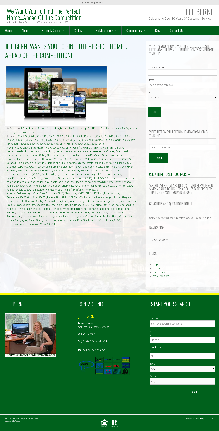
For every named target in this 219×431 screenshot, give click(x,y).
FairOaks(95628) (71, 170)
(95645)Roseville (85, 136)
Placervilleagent (122, 197)
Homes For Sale (69, 128)
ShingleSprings (36, 220)
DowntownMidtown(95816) (88, 159)
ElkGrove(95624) (125, 166)
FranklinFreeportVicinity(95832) (23, 174)
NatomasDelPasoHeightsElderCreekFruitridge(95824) (35, 193)
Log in (156, 264)
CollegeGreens (47, 155)
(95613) (32, 136)
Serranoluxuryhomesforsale (78, 216)
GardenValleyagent (89, 174)
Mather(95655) (71, 189)
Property (11, 201)
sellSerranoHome (120, 208)
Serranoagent (14, 216)
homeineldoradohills (18, 182)
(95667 (20, 140)
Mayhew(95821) (89, 189)
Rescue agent (23, 205)
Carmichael (121, 151)
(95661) (118, 136)
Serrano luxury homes (62, 212)
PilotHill (60, 197)
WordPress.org (161, 276)
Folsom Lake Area (90, 170)
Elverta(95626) (53, 170)
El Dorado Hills (28, 128)
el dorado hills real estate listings (84, 162)
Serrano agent (23, 212)
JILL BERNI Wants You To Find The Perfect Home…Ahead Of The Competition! (66, 51)
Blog (157, 30)
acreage (24, 143)
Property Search (51, 30)
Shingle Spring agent (123, 216)
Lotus (106, 185)
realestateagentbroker (107, 201)
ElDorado (12, 166)
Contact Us (176, 30)
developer (128, 155)
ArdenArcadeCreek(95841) (89, 143)
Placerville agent (104, 197)
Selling (78, 30)
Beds (152, 363)
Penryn (51, 197)
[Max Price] (182, 356)
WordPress (29, 132)
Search (194, 392)
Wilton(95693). (48, 224)
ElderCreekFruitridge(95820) (117, 162)
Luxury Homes (118, 185)
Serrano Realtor (116, 212)
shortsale (62, 220)
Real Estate (94, 128)
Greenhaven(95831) (81, 178)
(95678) (48, 140)
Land (32, 182)
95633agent (114, 140)
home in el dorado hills (122, 178)
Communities (134, 30)
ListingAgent (35, 185)
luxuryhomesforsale (51, 189)
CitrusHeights (14, 155)
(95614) (41, 136)
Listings (83, 128)
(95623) (60, 136)
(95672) (29, 140)
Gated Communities (110, 174)
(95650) (99, 136)
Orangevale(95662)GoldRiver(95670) (26, 197)
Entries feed (159, 268)
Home (8, 30)
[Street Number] (182, 72)
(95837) (86, 140)
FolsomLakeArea (110, 170)
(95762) (77, 140)
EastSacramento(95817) (117, 159)
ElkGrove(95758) (35, 170)
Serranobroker (30, 216)
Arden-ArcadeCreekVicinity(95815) (55, 143)
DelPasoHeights (113, 155)
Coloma (60, 155)
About (25, 30)
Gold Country (35, 178)
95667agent (128, 140)
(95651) (108, 136)
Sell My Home (129, 128)
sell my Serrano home (25, 208)
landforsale (56, 182)
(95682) (58, 140)
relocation (131, 201)
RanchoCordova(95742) (30, 201)
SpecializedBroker (16, 224)
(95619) (51, 136)
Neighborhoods (104, 30)
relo (122, 201)
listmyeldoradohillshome (56, 185)
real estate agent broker (82, 201)
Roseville (79, 205)
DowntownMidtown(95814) (57, 159)
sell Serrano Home (48, 208)
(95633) (70, 136)
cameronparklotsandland (40, 151)
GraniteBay (64, 178)
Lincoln (79, 182)
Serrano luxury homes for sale (91, 212)
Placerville (89, 197)
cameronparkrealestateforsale (98, 151)
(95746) (67, 140)
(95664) (11, 140)
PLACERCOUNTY (74, 197)
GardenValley (71, 174)
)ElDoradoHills (99, 140)
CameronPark (96, 147)
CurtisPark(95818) (94, 155)
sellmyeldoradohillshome (73, 208)
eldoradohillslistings (51, 166)
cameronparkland (16, 151)
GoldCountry (50, 178)
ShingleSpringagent (17, 220)
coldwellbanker (30, 155)
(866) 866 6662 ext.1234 (94, 341)
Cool (68, 155)
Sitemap (190, 419)
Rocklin (69, 205)
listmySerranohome (81, 185)
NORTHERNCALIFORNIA (90, 193)
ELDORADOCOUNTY (28, 166)
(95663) (128, 136)
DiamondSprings (32, 159)
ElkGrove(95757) (16, 170)
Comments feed (161, 272)
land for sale (42, 182)
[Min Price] (182, 340)
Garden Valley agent (52, 174)
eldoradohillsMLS (72, 166)
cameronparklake (114, 147)
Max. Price (155, 347)
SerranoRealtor (102, 216)
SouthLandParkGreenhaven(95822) (102, 220)
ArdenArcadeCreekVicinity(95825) (25, 147)
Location (154, 318)
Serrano (11, 212)
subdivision (33, 224)
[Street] (182, 85)
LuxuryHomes (31, 189)
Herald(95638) (101, 178)
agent (33, 143)
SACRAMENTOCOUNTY (97, 205)
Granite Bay (53, 128)
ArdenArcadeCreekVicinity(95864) (62, 147)
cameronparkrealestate (68, 151)
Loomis (97, 185)
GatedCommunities (17, 178)
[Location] (182, 323)
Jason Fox (209, 419)
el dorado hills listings (32, 162)
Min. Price (155, 331)
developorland (14, 159)
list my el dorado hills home (98, 182)
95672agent (13, 143)
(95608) (22, 136)
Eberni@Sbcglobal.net (93, 350)
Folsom (41, 128)
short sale (51, 220)
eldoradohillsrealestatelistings (99, 166)
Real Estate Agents (111, 128)
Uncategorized (14, 132)
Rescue (11, 205)
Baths (153, 376)
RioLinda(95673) (55, 205)
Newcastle (70, 193)
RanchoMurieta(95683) (56, 201)
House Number (156, 67)
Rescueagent (38, 205)
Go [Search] (154, 112)
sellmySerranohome (99, 208)
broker (84, 147)
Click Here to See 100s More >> (169, 174)
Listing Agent (21, 185)
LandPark (69, 182)
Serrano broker (41, 212)
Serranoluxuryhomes (50, 216)
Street (151, 80)
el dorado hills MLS (55, 162)
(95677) (38, 140)
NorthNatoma (111, 193)
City (150, 92)
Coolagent (77, 155)
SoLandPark (75, 220)
